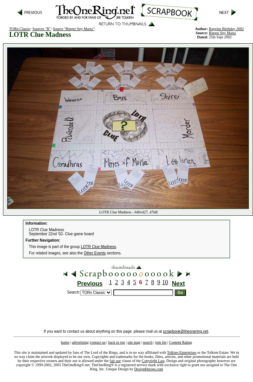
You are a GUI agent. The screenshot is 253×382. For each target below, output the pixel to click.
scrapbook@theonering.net (185, 331)
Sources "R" (41, 29)
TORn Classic (19, 29)
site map (134, 342)
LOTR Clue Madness (98, 247)
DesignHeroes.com (148, 369)
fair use (115, 361)
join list (160, 342)
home (65, 342)
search (147, 342)
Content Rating (180, 342)
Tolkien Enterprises (182, 352)
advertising (80, 342)
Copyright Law (153, 361)
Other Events (95, 253)
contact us (97, 342)
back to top (116, 342)
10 (165, 282)
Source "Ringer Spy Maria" (73, 29)
